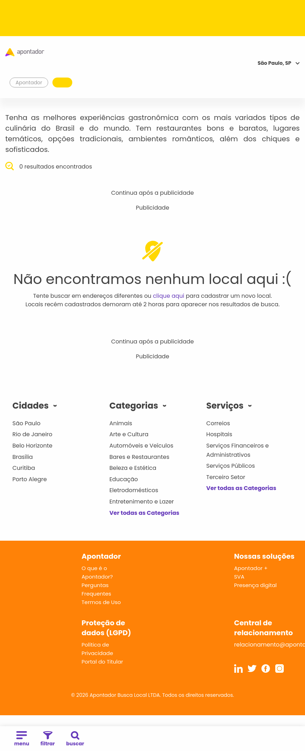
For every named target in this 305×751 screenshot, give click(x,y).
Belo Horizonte (32, 446)
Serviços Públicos (230, 466)
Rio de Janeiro (32, 434)
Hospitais (219, 434)
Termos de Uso (101, 602)
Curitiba (23, 468)
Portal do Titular (102, 661)
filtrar (47, 739)
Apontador (29, 82)
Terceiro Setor (225, 477)
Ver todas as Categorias (144, 513)
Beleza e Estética (133, 468)
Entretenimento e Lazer (141, 501)
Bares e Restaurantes (139, 457)
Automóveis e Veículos (141, 446)
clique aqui (169, 296)
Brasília (22, 457)
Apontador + (251, 568)
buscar (75, 739)
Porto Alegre (29, 479)
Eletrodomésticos (133, 490)
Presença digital (255, 585)
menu (21, 739)
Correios (218, 423)
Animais (120, 423)
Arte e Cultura (128, 434)
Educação (123, 479)
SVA (239, 576)
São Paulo (26, 423)
